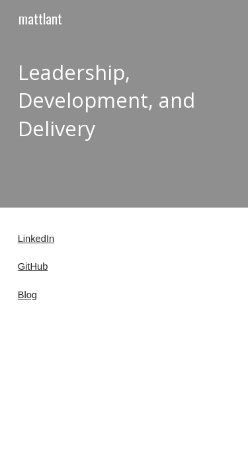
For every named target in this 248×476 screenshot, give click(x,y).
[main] (124, 104)
